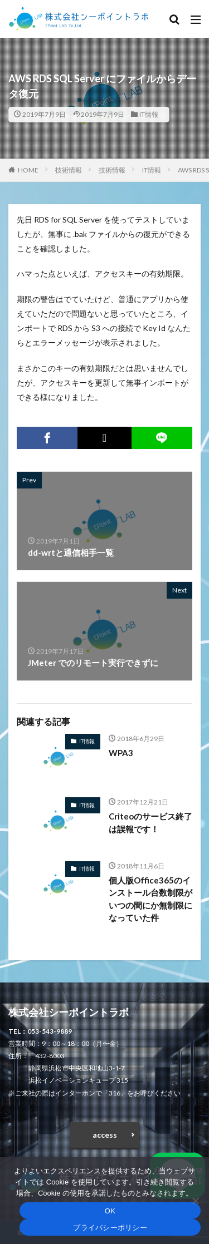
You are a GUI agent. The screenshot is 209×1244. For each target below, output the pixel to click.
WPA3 (121, 753)
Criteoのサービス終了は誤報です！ (150, 822)
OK (110, 1211)
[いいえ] (195, 1200)
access (105, 1134)
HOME (28, 170)
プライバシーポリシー (110, 1227)
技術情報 (68, 170)
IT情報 (148, 114)
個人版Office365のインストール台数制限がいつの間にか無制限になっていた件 (150, 899)
